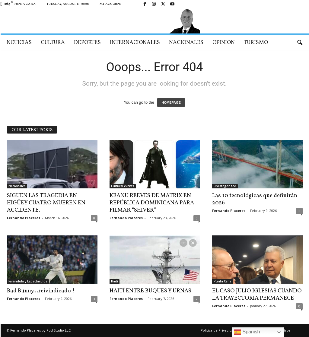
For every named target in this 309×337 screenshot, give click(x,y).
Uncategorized (225, 186)
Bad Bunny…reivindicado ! (41, 291)
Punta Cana (222, 281)
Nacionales (186, 42)
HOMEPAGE (170, 102)
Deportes (87, 42)
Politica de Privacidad (218, 330)
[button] (299, 42)
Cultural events (122, 186)
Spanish (247, 332)
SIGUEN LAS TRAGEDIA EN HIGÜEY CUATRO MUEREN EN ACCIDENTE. (46, 203)
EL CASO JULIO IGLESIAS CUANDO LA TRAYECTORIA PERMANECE (257, 294)
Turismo (256, 42)
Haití (114, 281)
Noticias (19, 42)
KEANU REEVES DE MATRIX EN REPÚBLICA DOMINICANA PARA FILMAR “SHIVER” (152, 203)
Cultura (53, 42)
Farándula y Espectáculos (27, 281)
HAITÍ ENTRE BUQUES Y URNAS (150, 291)
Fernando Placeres (23, 218)
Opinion (223, 42)
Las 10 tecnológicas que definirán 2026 (254, 199)
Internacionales (135, 42)
